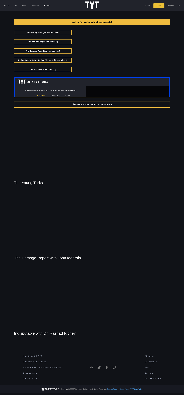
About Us (149, 356)
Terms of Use (112, 389)
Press (148, 367)
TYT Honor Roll (153, 379)
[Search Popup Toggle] (179, 6)
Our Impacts (151, 362)
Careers (149, 373)
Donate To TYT (31, 379)
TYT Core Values (136, 389)
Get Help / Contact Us (34, 362)
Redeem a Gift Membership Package (42, 367)
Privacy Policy (124, 389)
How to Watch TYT (32, 356)
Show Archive (30, 373)
